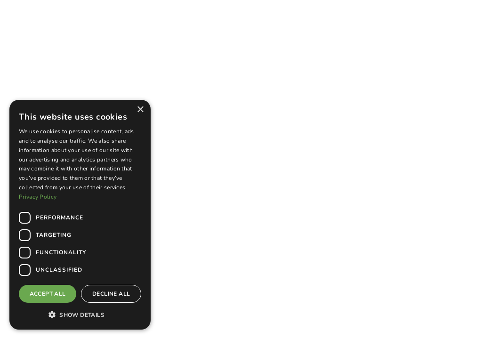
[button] (80, 314)
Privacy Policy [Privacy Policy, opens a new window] (37, 197)
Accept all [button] (48, 294)
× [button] (140, 109)
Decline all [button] (111, 294)
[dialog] (80, 215)
